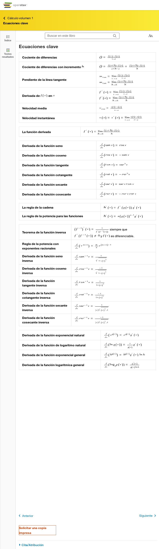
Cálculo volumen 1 (18, 18)
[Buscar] (114, 36)
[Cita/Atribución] (87, 545)
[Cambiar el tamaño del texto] (150, 36)
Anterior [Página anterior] (25, 515)
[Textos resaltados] (7, 53)
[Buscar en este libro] (77, 36)
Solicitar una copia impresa (32, 530)
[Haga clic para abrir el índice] (7, 38)
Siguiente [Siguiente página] (148, 515)
